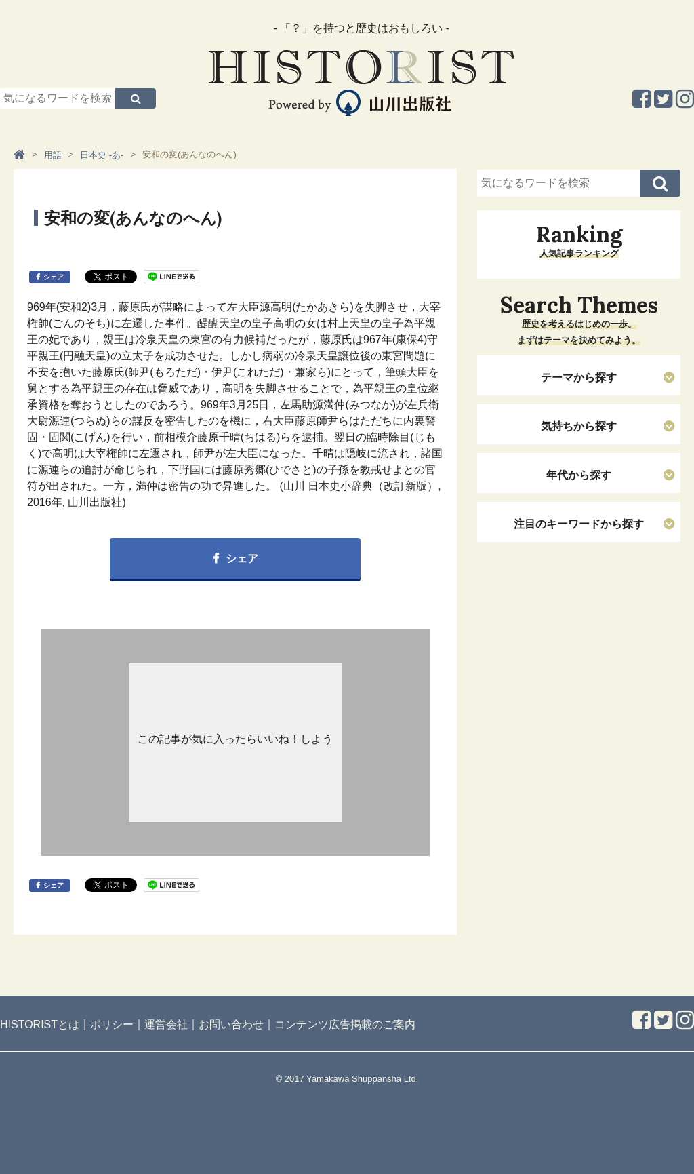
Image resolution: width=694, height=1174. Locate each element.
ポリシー (112, 1024)
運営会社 (166, 1024)
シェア (53, 277)
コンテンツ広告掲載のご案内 (344, 1024)
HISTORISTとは (39, 1024)
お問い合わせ (231, 1024)
